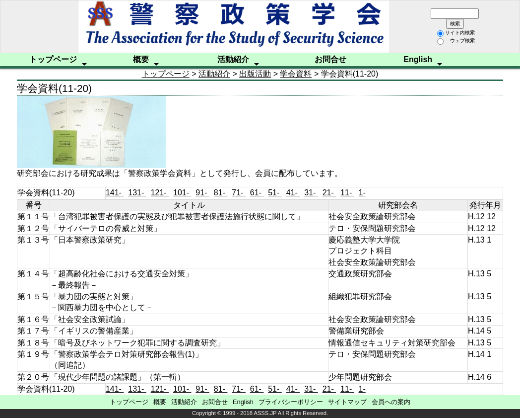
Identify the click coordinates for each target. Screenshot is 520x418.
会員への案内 (391, 402)
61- (257, 192)
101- (182, 192)
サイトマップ (347, 402)
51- (275, 192)
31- (311, 192)
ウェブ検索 (456, 40)
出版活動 (255, 74)
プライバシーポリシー (291, 402)
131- (137, 192)
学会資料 (296, 74)
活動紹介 (233, 59)
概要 (141, 59)
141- (115, 192)
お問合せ (330, 59)
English (417, 59)
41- (293, 192)
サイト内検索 (456, 32)
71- (239, 192)
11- (347, 192)
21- (329, 192)
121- (160, 192)
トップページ (53, 59)
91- (202, 192)
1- (362, 192)
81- (221, 192)
